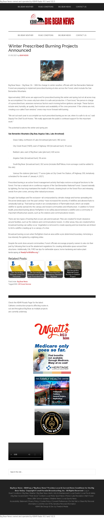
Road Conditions (15, 493)
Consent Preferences (60, 501)
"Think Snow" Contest (37, 496)
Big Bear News (22, 282)
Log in (86, 491)
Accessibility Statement (18, 501)
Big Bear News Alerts (45, 493)
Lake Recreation (78, 496)
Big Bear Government (19, 496)
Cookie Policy (45, 501)
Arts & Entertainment (61, 493)
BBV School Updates (41, 499)
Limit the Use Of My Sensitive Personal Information (57, 504)
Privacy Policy (34, 501)
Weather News (55, 499)
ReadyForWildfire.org (29, 252)
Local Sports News (69, 499)
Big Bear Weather (29, 493)
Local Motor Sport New (55, 496)
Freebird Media (62, 506)
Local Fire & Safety (88, 493)
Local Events (75, 493)
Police (68, 496)
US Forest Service (24, 284)
